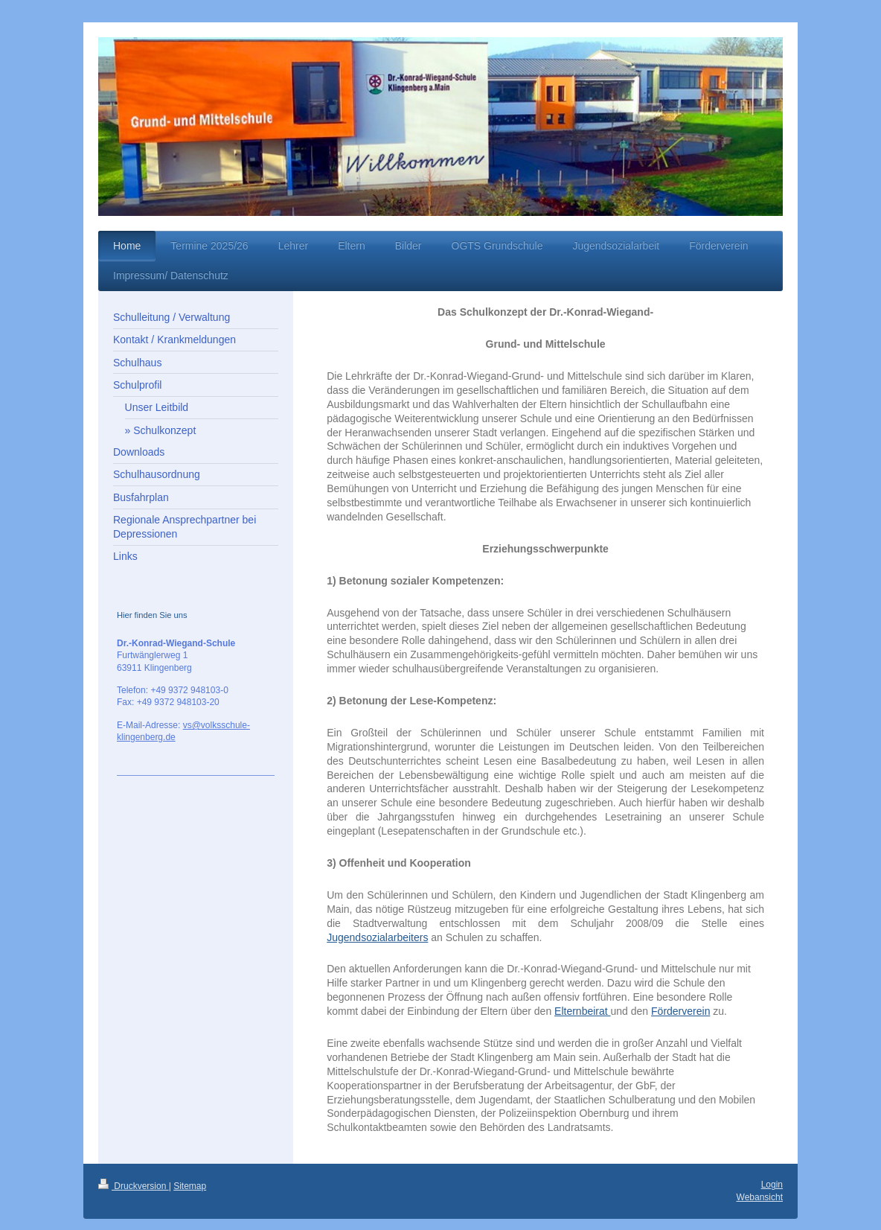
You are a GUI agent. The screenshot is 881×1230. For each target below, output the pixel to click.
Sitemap (189, 1186)
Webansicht (760, 1197)
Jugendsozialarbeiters (377, 937)
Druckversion (133, 1186)
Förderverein (680, 1011)
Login (772, 1184)
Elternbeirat (582, 1011)
